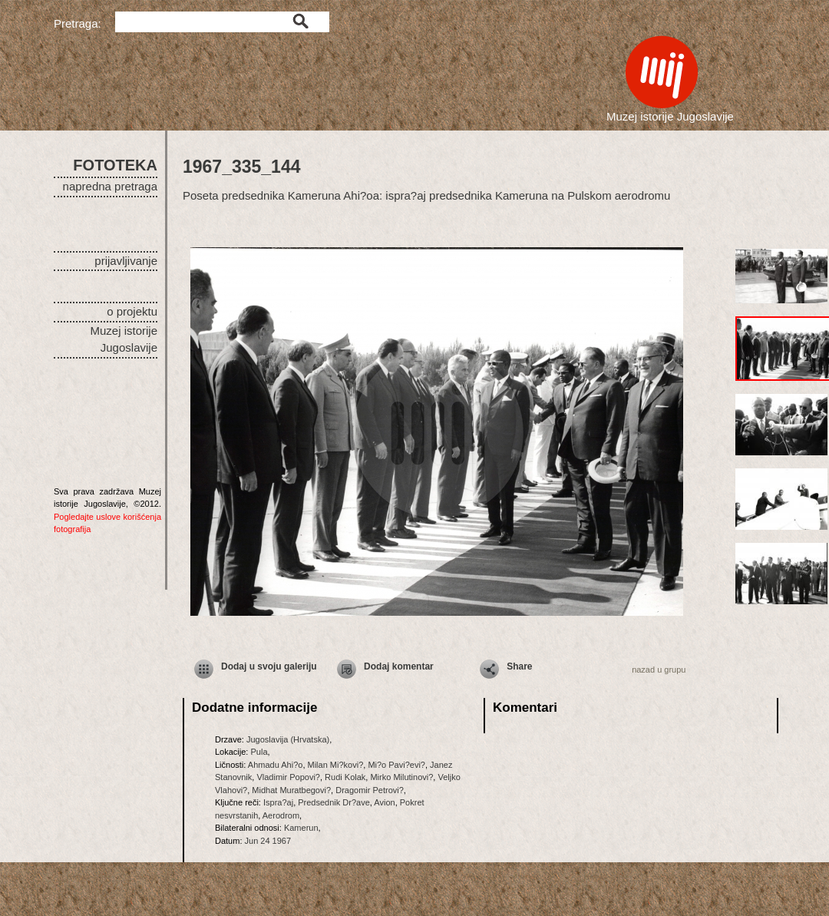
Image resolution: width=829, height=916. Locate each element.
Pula (258, 751)
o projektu (132, 311)
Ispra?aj (278, 802)
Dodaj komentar (399, 666)
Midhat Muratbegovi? (291, 790)
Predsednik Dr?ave (334, 802)
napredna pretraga (110, 186)
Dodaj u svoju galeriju (269, 666)
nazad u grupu (658, 669)
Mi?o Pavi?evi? (396, 764)
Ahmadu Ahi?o (275, 764)
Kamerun (301, 827)
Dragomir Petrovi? (369, 790)
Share (519, 666)
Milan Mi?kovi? (336, 764)
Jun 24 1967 (268, 840)
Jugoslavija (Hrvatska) (287, 739)
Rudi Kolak (345, 777)
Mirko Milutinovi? (401, 777)
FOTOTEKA (115, 165)
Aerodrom (281, 815)
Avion (384, 802)
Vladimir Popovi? (288, 777)
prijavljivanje (125, 260)
